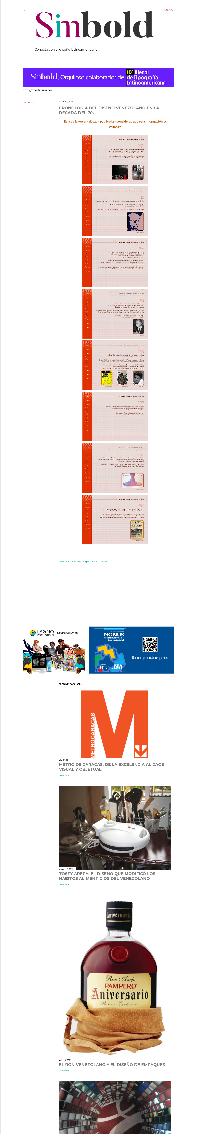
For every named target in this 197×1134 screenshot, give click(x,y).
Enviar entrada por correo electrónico (89, 561)
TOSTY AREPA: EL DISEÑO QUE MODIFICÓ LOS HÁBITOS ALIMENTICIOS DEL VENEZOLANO (107, 876)
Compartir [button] (28, 102)
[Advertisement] (115, 595)
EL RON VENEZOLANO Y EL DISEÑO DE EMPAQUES (112, 1064)
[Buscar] (169, 10)
